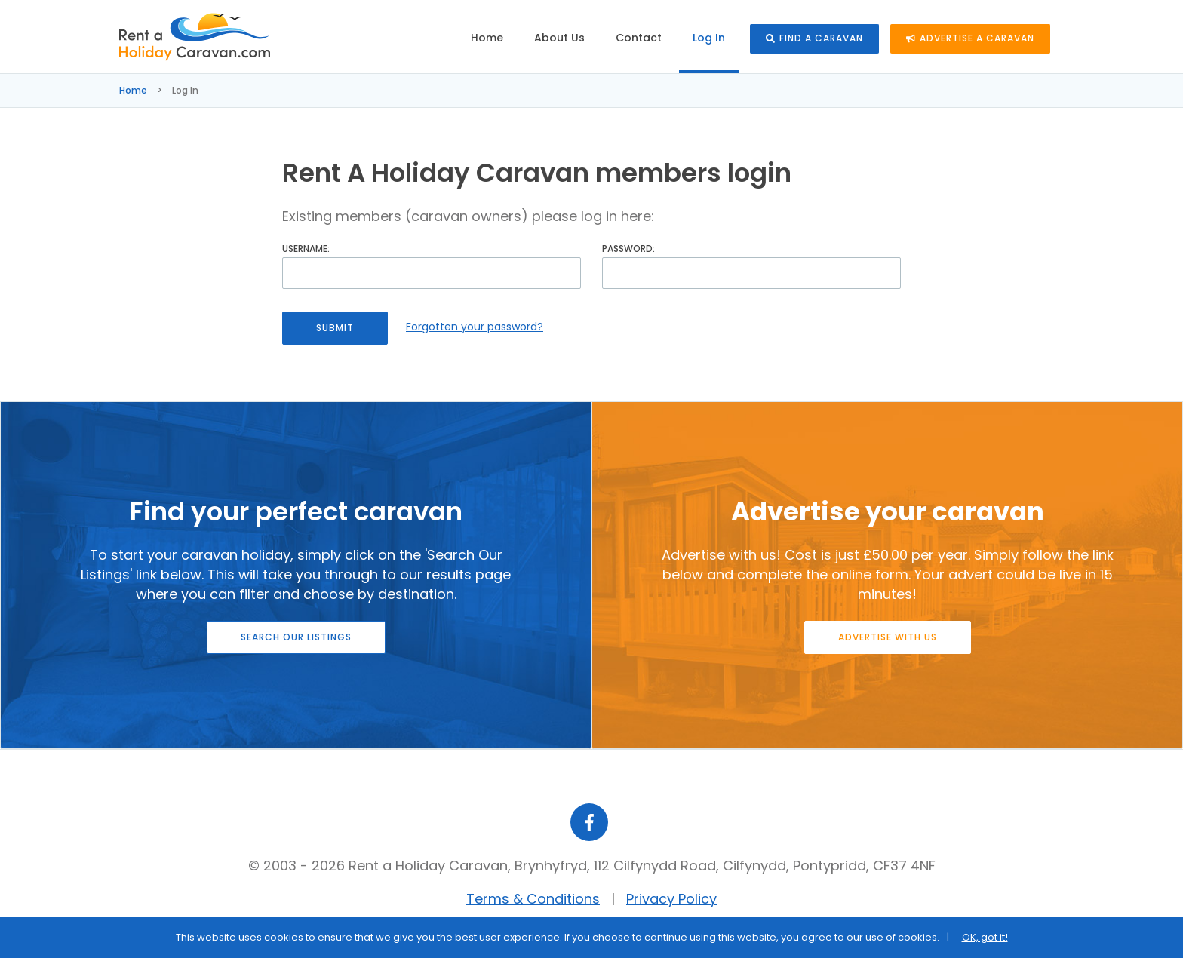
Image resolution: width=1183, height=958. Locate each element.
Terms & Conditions (533, 898)
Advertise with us (887, 637)
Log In (709, 37)
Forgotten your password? (474, 326)
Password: (628, 249)
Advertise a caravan (970, 38)
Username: (306, 249)
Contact (639, 37)
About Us (559, 37)
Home (487, 37)
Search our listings (296, 637)
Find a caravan (814, 38)
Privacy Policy (671, 898)
